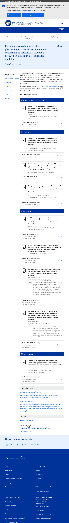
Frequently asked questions (12, 497)
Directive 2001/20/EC (28, 401)
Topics (7, 98)
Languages (38, 470)
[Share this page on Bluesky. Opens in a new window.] (40, 428)
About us (7, 466)
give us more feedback (33, 444)
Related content (9, 94)
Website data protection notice (44, 487)
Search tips (8, 501)
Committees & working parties (13, 478)
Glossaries (38, 478)
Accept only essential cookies (32, 15)
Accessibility (39, 474)
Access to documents (11, 505)
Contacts (7, 509)
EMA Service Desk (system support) (15, 518)
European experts (10, 487)
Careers (7, 474)
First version (8, 90)
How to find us (40, 510)
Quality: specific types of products (30, 392)
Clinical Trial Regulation (50, 86)
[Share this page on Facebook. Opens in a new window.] (49, 428)
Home (6, 35)
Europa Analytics (29, 10)
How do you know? (35, 1)
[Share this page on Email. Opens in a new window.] (23, 428)
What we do (8, 470)
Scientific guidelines (26, 421)
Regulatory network (10, 482)
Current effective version (12, 78)
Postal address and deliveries (43, 514)
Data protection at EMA (42, 491)
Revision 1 (8, 86)
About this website (41, 466)
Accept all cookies (14, 15)
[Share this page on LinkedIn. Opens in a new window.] (32, 428)
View (59, 123)
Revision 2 (8, 82)
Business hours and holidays (43, 518)
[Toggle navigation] (61, 30)
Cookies (19, 10)
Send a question (9, 514)
